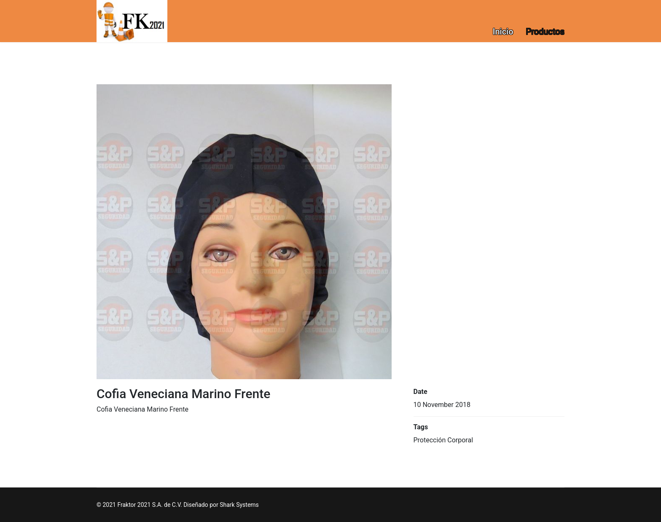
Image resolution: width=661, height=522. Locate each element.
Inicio (503, 32)
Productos (545, 32)
